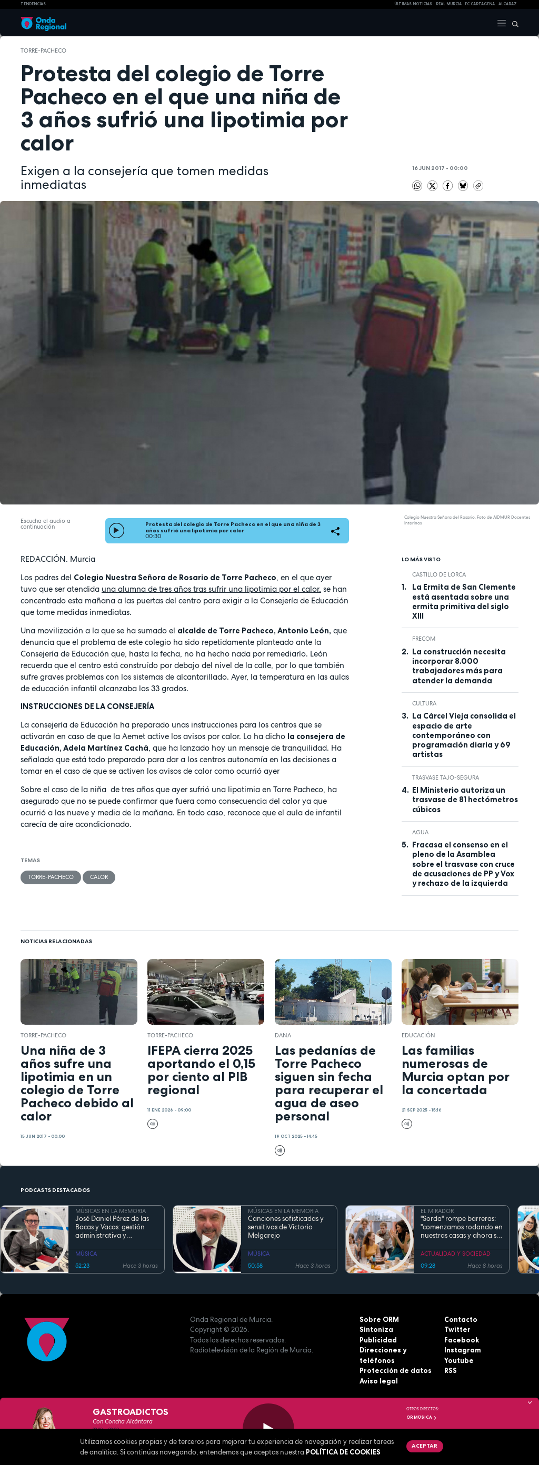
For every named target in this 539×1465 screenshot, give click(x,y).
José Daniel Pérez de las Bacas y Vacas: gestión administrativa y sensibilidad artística (112, 1227)
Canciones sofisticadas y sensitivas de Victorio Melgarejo (286, 1227)
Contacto (460, 1319)
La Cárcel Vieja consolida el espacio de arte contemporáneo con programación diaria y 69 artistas (464, 735)
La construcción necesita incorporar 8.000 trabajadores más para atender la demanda (459, 666)
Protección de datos (396, 1370)
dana (283, 1035)
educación (418, 1035)
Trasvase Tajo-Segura (445, 777)
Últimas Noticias (413, 4)
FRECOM (423, 638)
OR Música (421, 1417)
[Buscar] (512, 22)
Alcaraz (507, 4)
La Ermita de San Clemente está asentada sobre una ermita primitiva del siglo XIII (464, 601)
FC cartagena (480, 4)
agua (420, 832)
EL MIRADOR (437, 1211)
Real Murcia (449, 4)
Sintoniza (376, 1329)
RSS (450, 1370)
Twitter (457, 1329)
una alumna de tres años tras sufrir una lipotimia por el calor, (211, 589)
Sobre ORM (379, 1319)
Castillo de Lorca (439, 574)
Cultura (424, 703)
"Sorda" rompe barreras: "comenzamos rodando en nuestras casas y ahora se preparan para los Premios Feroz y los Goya (462, 1227)
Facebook (461, 1340)
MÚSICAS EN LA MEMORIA (110, 1211)
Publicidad (378, 1340)
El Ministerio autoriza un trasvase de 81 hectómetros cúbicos (465, 799)
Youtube (459, 1360)
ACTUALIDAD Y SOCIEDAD (456, 1253)
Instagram (462, 1350)
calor (99, 877)
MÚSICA (86, 1253)
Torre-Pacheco (43, 50)
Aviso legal (379, 1381)
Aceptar (424, 1445)
